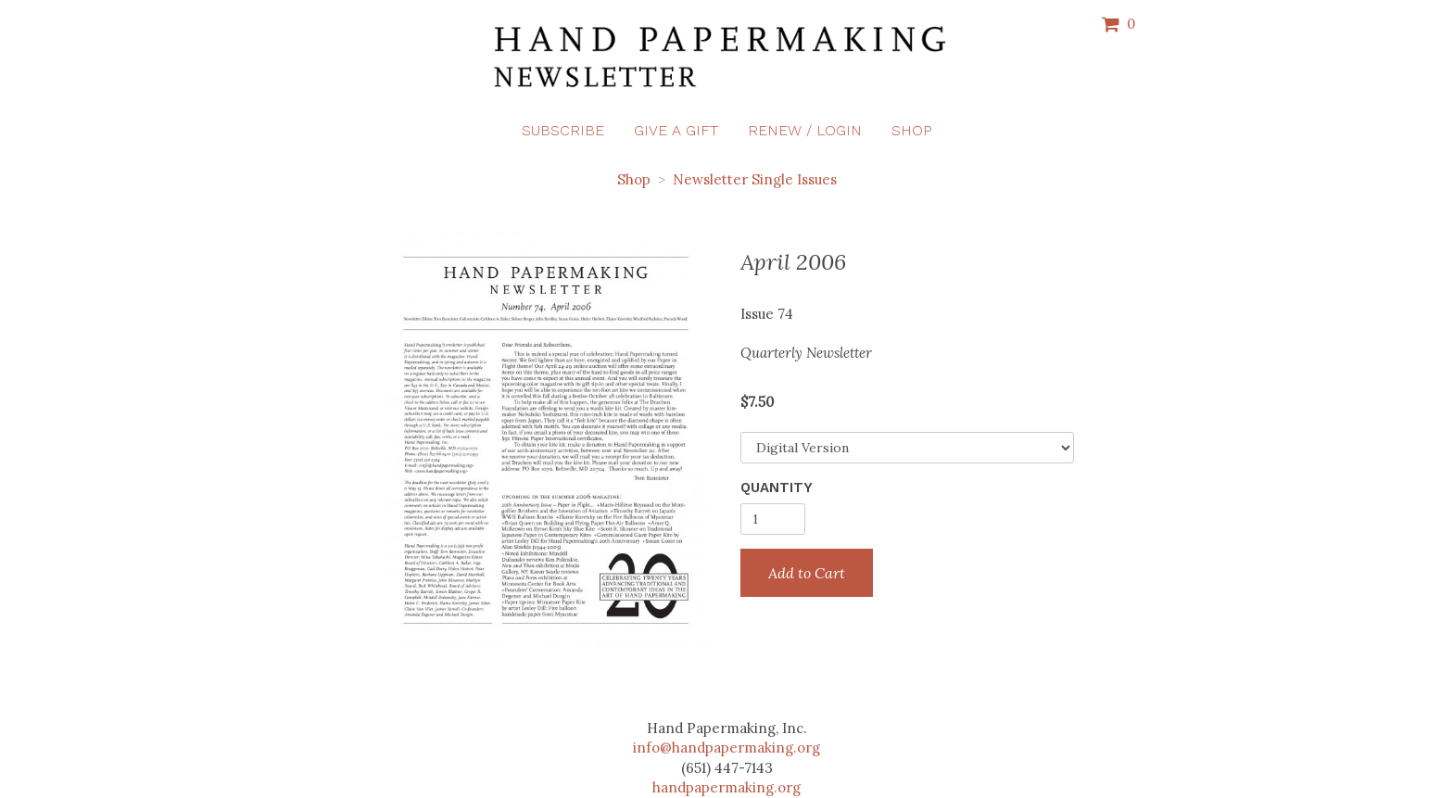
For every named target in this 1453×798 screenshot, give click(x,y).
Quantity (776, 487)
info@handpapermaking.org (726, 747)
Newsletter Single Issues (755, 179)
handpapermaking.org (726, 787)
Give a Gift (676, 130)
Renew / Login (805, 130)
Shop (911, 130)
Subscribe (563, 130)
